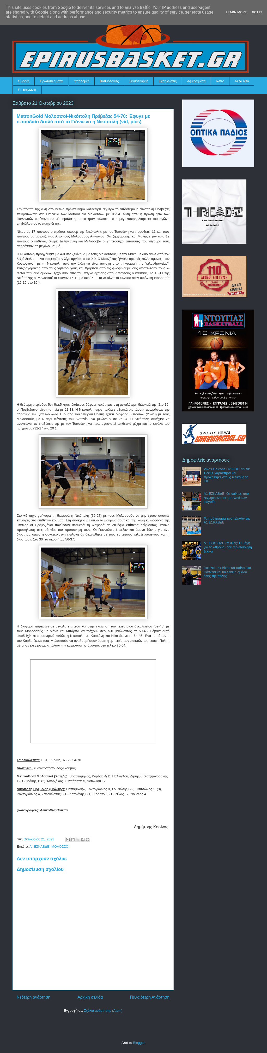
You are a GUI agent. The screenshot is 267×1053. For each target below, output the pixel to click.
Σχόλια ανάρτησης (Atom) (103, 1011)
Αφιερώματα (196, 81)
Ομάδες (23, 81)
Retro (220, 81)
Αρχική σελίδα (90, 997)
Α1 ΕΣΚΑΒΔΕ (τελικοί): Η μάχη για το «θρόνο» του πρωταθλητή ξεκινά (228, 547)
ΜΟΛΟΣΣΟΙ (60, 846)
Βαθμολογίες (109, 81)
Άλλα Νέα (242, 81)
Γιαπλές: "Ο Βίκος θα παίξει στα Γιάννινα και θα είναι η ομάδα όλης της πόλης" (227, 572)
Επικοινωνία (27, 90)
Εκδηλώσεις (168, 81)
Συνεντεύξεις (138, 81)
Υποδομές (81, 81)
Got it (257, 12)
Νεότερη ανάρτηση (33, 997)
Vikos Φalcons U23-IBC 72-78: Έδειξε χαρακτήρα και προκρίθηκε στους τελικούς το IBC (227, 475)
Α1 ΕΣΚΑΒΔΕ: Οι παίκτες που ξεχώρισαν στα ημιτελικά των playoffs (226, 498)
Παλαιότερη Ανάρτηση (149, 997)
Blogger (138, 1043)
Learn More (236, 12)
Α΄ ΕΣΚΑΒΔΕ (39, 846)
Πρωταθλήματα (51, 81)
